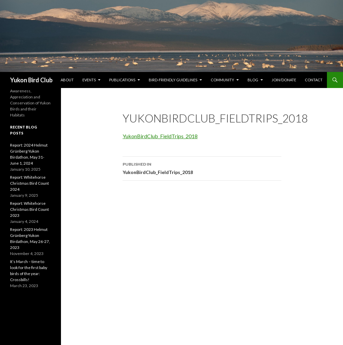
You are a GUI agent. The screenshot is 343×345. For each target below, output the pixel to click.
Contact (314, 80)
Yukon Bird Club (31, 80)
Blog (253, 80)
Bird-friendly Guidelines (173, 80)
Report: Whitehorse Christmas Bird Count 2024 (29, 183)
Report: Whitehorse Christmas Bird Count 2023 (29, 209)
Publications (122, 80)
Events (89, 80)
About (67, 80)
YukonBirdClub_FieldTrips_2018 (160, 136)
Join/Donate (284, 80)
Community (222, 80)
